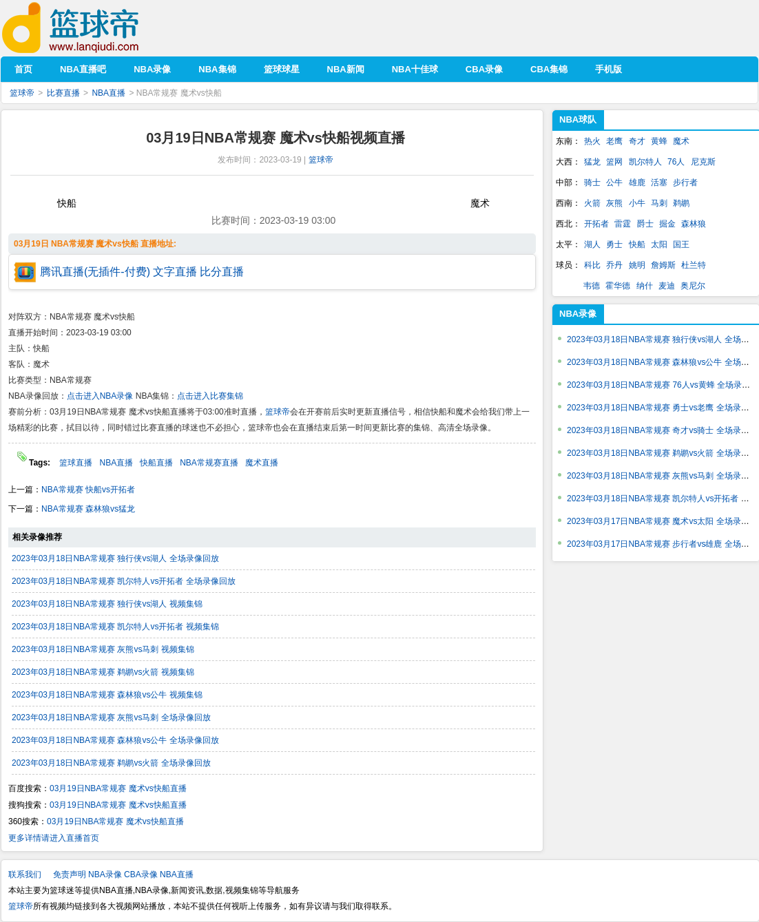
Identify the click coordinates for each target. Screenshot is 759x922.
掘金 (667, 224)
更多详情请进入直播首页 (53, 838)
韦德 (591, 286)
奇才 (637, 141)
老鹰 (614, 141)
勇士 (614, 244)
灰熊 (614, 203)
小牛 (637, 203)
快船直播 (156, 463)
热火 (592, 141)
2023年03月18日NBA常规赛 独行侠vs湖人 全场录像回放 (115, 558)
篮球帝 (91, 28)
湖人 (592, 244)
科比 (592, 265)
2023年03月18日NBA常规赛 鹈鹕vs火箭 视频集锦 (103, 672)
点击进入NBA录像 (100, 396)
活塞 (659, 182)
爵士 (645, 224)
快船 (637, 244)
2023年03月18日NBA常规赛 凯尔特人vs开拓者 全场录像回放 (124, 581)
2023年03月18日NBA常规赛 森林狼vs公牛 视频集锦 (107, 695)
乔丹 (614, 265)
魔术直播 (261, 463)
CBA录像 (141, 874)
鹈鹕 (681, 203)
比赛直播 (63, 93)
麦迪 (666, 286)
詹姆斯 (663, 265)
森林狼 (693, 224)
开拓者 (596, 224)
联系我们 (24, 874)
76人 (676, 162)
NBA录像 (577, 313)
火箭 (592, 203)
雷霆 (622, 224)
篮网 (614, 162)
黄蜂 (659, 141)
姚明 (637, 265)
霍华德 (617, 286)
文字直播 (175, 271)
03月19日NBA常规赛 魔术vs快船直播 (118, 788)
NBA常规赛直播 (209, 463)
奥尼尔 (692, 286)
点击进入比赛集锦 (210, 396)
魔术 (681, 141)
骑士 (592, 182)
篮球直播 (75, 463)
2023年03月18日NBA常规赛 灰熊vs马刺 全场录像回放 (111, 717)
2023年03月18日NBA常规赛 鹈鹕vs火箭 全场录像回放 (111, 763)
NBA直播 (108, 93)
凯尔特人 (645, 162)
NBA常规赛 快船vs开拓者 (88, 489)
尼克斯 (703, 162)
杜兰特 (693, 265)
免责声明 (69, 874)
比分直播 (222, 271)
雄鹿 (637, 182)
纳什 (644, 286)
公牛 (614, 182)
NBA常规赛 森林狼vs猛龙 (88, 509)
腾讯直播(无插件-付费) (95, 271)
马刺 (659, 203)
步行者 (685, 182)
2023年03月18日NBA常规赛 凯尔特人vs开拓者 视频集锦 (115, 626)
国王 (681, 244)
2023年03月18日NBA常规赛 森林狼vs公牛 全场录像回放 (115, 740)
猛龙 (592, 162)
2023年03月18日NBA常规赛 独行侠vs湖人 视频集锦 (107, 604)
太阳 (659, 244)
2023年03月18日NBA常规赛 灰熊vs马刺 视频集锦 (103, 649)
